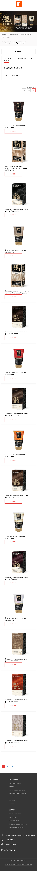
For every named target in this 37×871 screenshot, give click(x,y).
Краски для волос (26, 34)
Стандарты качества (15, 783)
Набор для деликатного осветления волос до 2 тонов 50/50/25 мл (16, 168)
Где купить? (12, 800)
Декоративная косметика (16, 827)
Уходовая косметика (15, 814)
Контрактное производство (17, 790)
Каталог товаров (13, 34)
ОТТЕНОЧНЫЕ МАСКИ (13, 75)
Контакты (12, 804)
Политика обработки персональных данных (18, 864)
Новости (11, 787)
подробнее (13, 131)
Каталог (12, 810)
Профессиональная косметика (18, 793)
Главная (3, 34)
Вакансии (12, 797)
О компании (13, 779)
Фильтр (18, 52)
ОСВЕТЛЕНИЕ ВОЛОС (13, 68)
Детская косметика (14, 817)
